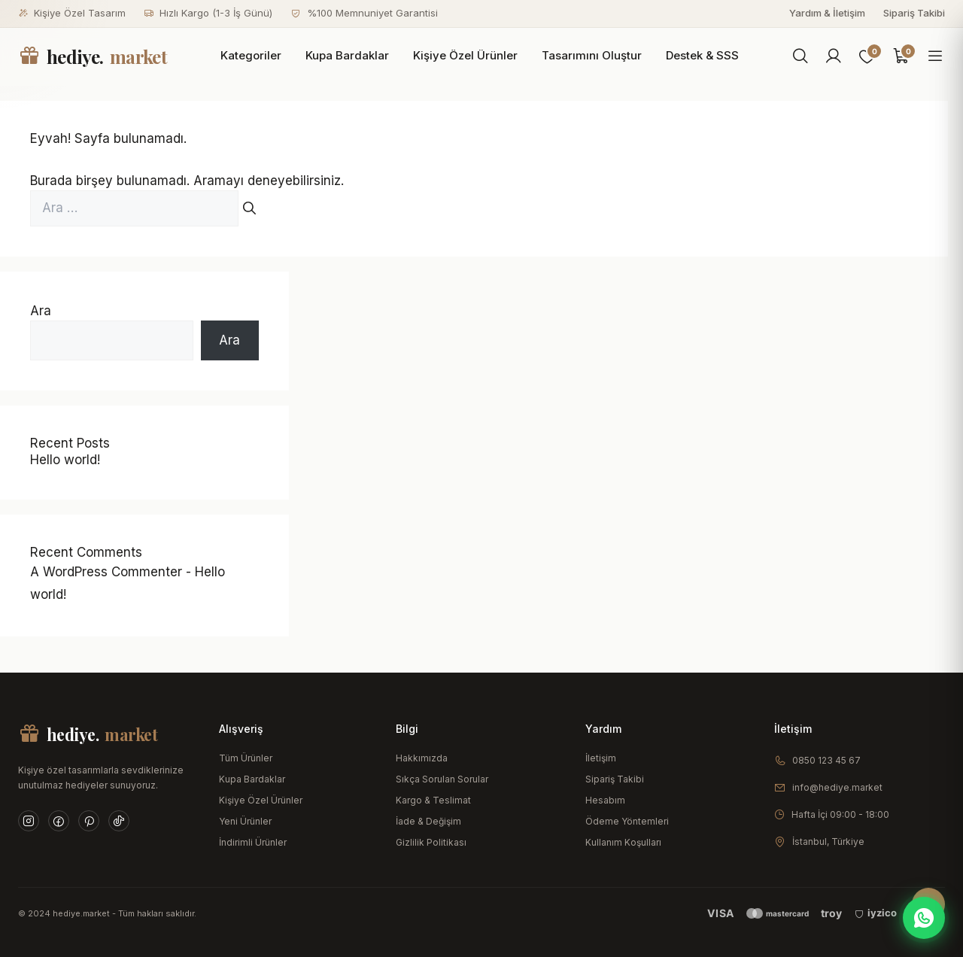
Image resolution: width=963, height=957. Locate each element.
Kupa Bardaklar (347, 55)
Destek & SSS (702, 55)
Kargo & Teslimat (433, 800)
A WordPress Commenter (106, 571)
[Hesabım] (834, 56)
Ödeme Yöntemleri (627, 821)
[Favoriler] (867, 56)
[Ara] (800, 56)
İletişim (600, 758)
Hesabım (605, 800)
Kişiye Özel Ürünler (465, 55)
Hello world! (65, 459)
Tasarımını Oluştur (592, 55)
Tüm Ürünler (245, 758)
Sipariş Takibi (914, 13)
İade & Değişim (428, 821)
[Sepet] (901, 56)
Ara (40, 310)
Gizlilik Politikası (431, 842)
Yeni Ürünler (245, 821)
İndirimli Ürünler (253, 842)
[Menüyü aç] (935, 56)
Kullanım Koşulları (623, 842)
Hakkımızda (422, 758)
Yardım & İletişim (827, 13)
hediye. (92, 56)
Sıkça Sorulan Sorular (442, 779)
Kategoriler (250, 55)
